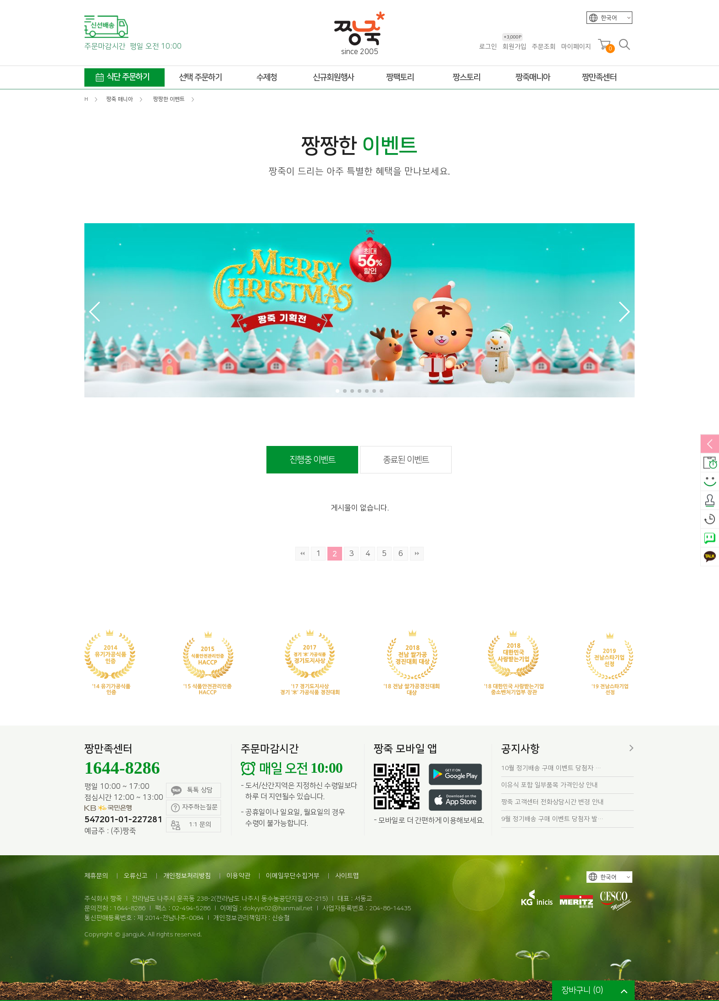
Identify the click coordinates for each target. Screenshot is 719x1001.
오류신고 (136, 876)
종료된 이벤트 (406, 460)
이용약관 (238, 876)
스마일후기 (710, 482)
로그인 (488, 46)
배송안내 (710, 463)
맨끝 (417, 554)
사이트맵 (347, 876)
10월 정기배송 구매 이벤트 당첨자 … (551, 768)
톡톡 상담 (192, 791)
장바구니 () (582, 990)
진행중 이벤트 (312, 460)
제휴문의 (96, 876)
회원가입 (514, 46)
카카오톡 (710, 557)
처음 (302, 554)
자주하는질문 (194, 808)
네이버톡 (710, 538)
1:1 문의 (191, 825)
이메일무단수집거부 (293, 876)
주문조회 (544, 46)
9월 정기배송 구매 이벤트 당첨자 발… (552, 819)
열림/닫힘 (710, 444)
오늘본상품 (710, 519)
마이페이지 (576, 46)
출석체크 (710, 501)
